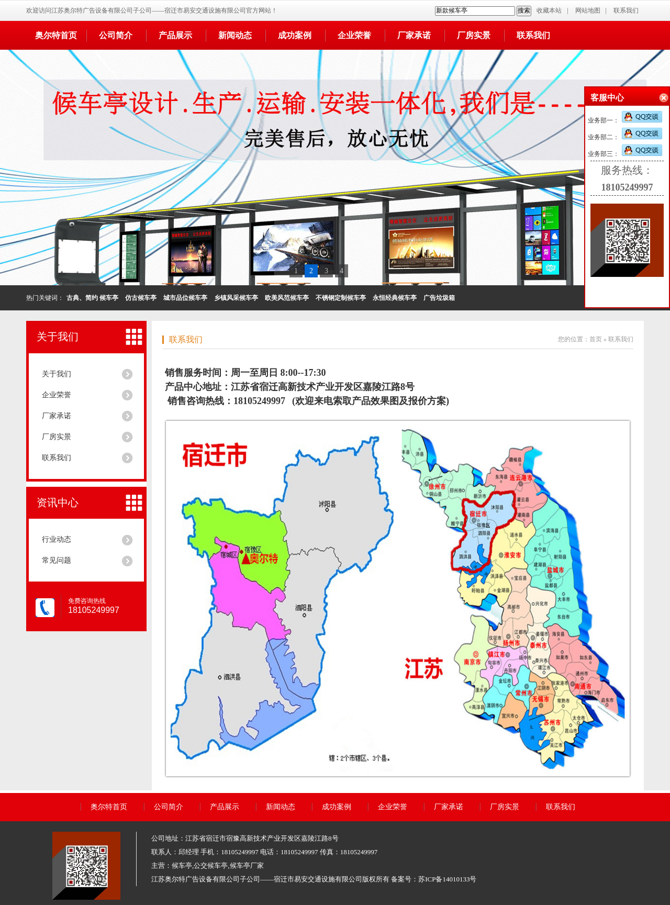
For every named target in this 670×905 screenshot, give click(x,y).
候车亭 (182, 865)
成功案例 (294, 35)
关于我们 (58, 336)
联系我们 (626, 10)
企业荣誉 (354, 35)
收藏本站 (549, 10)
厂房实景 (473, 35)
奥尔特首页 (56, 35)
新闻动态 (235, 35)
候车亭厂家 (247, 865)
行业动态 (56, 539)
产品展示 (175, 35)
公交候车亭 (211, 865)
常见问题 (56, 560)
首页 (595, 339)
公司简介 (115, 35)
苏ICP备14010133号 (447, 879)
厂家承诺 (414, 35)
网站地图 (587, 10)
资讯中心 (58, 502)
